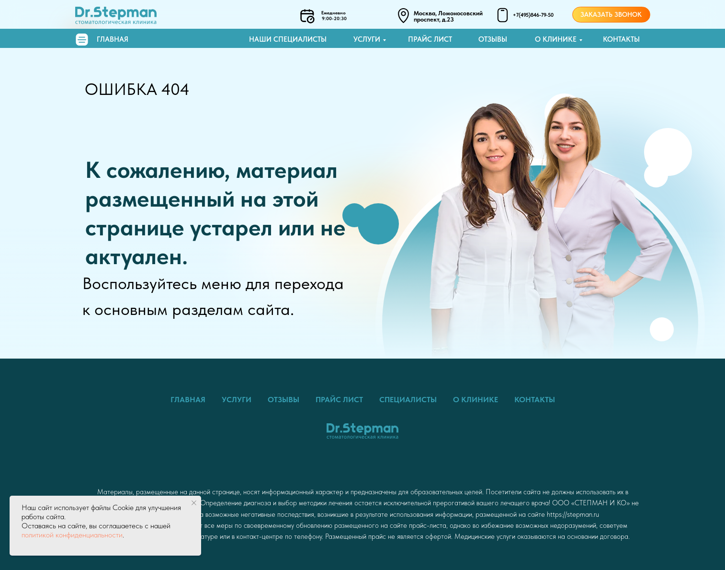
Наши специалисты (288, 39)
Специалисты (408, 399)
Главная (112, 39)
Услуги (366, 39)
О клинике (556, 39)
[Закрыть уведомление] (194, 503)
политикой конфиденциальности (72, 534)
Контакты (621, 39)
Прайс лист (430, 39)
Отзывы (492, 39)
